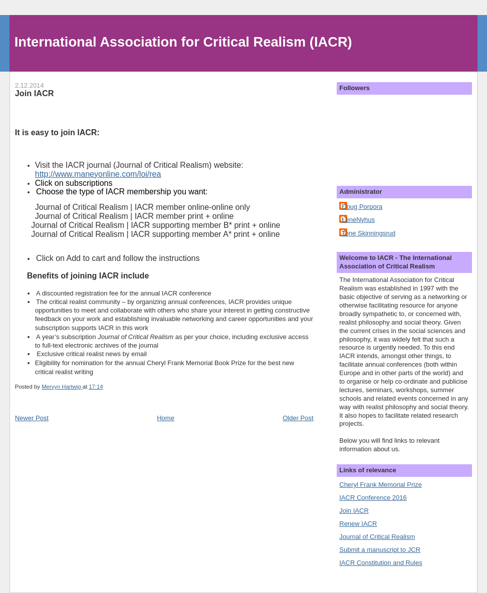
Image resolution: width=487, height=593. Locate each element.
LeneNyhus (358, 219)
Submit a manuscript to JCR (379, 549)
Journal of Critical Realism (377, 536)
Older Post (298, 418)
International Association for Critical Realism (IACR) (183, 42)
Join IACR (354, 510)
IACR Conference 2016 (372, 497)
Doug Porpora (362, 206)
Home (165, 418)
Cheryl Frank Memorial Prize (380, 484)
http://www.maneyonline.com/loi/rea (98, 174)
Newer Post (32, 418)
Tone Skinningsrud (368, 233)
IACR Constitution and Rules (380, 562)
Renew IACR (358, 523)
